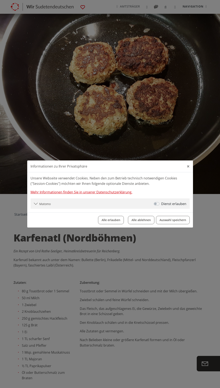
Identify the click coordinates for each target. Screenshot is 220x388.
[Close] (188, 166)
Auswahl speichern (173, 220)
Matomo (45, 204)
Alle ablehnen (141, 220)
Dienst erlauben (173, 204)
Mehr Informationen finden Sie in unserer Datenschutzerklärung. (81, 192)
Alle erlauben (111, 220)
